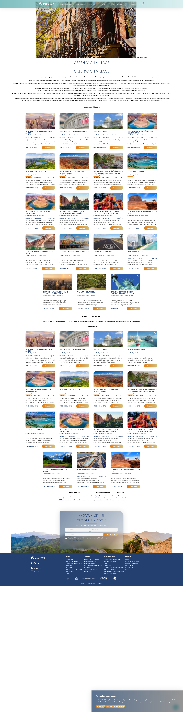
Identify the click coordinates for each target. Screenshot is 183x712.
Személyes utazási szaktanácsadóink (103, 496)
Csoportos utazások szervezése (112, 559)
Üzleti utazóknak (118, 4)
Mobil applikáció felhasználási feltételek (114, 571)
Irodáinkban (60, 500)
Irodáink (102, 4)
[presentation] (91, 545)
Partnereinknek (129, 565)
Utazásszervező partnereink (132, 561)
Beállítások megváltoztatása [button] (115, 706)
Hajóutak (106, 563)
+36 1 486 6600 (36, 568)
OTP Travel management (72, 561)
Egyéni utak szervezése (110, 561)
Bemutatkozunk (70, 559)
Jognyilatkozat (87, 571)
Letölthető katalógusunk (110, 569)
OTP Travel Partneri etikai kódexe (74, 569)
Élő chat (120, 496)
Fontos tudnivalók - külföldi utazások (93, 565)
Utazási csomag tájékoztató (91, 569)
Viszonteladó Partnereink (131, 563)
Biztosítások (87, 567)
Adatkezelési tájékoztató (75, 540)
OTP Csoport (69, 565)
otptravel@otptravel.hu (38, 571)
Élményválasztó (80, 4)
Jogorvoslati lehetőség (90, 563)
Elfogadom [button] (100, 706)
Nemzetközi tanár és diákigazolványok (113, 567)
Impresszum (128, 569)
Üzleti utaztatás (107, 565)
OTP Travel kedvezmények (110, 573)
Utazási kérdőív (129, 567)
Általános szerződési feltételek (91, 559)
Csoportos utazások (66, 4)
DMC (132, 4)
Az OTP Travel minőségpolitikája (74, 563)
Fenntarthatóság (70, 571)
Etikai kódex (69, 567)
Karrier (67, 573)
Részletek (48, 147)
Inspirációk (92, 4)
